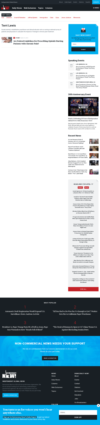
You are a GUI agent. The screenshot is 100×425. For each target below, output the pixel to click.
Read (86, 187)
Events (75, 2)
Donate (96, 2)
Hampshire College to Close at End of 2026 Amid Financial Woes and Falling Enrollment (83, 280)
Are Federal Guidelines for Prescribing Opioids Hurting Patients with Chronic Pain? (38, 42)
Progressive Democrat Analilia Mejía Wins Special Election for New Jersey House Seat (83, 218)
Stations (81, 2)
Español (88, 2)
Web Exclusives (30, 8)
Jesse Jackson (66, 17)
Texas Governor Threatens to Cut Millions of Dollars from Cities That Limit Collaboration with (83, 254)
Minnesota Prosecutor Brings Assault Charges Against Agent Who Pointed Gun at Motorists (83, 247)
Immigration (44, 17)
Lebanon (9, 17)
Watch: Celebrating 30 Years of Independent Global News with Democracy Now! (83, 119)
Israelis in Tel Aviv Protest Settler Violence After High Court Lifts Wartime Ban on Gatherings (83, 198)
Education (78, 395)
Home (53, 376)
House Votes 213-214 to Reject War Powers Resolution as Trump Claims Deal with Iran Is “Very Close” (83, 205)
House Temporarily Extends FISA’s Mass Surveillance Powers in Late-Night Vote (83, 225)
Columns (48, 8)
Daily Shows (17, 8)
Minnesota (76, 17)
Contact (77, 384)
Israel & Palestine (19, 17)
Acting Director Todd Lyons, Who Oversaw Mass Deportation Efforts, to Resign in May (83, 240)
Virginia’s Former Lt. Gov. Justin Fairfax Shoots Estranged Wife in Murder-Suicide (83, 273)
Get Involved (79, 391)
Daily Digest (68, 2)
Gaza (57, 17)
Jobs (76, 399)
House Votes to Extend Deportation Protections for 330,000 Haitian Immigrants (83, 233)
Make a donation (50, 358)
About (61, 2)
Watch (80, 187)
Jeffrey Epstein (32, 17)
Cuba (51, 17)
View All (83, 289)
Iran (2, 17)
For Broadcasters (80, 402)
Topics (40, 8)
